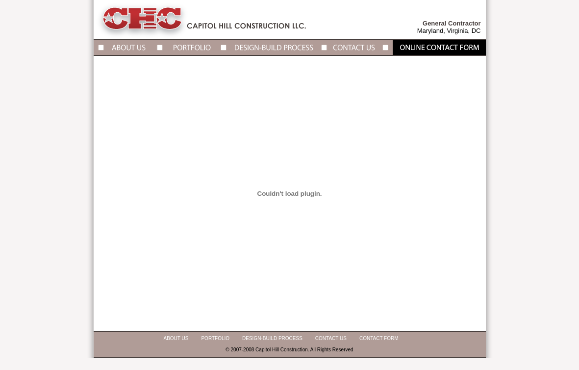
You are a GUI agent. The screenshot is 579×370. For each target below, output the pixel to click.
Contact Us (331, 338)
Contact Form (379, 338)
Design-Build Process (272, 338)
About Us (176, 338)
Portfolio (215, 338)
